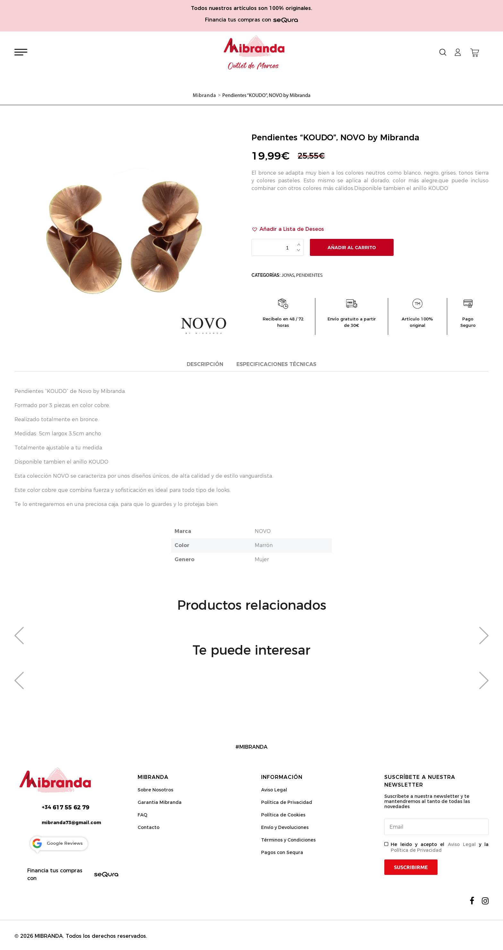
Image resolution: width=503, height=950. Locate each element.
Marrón (264, 546)
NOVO (263, 532)
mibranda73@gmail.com (71, 823)
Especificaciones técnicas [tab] (276, 364)
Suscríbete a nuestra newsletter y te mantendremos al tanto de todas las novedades (427, 802)
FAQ (142, 816)
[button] (288, 229)
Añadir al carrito (352, 247)
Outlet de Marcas (253, 66)
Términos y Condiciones (288, 841)
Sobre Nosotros (155, 791)
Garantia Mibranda (160, 803)
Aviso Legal (274, 791)
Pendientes (309, 275)
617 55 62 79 (65, 808)
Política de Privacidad (286, 803)
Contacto (148, 828)
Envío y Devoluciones (285, 828)
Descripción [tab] (205, 364)
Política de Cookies (283, 816)
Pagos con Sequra (282, 853)
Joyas (287, 275)
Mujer (262, 560)
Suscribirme (411, 868)
